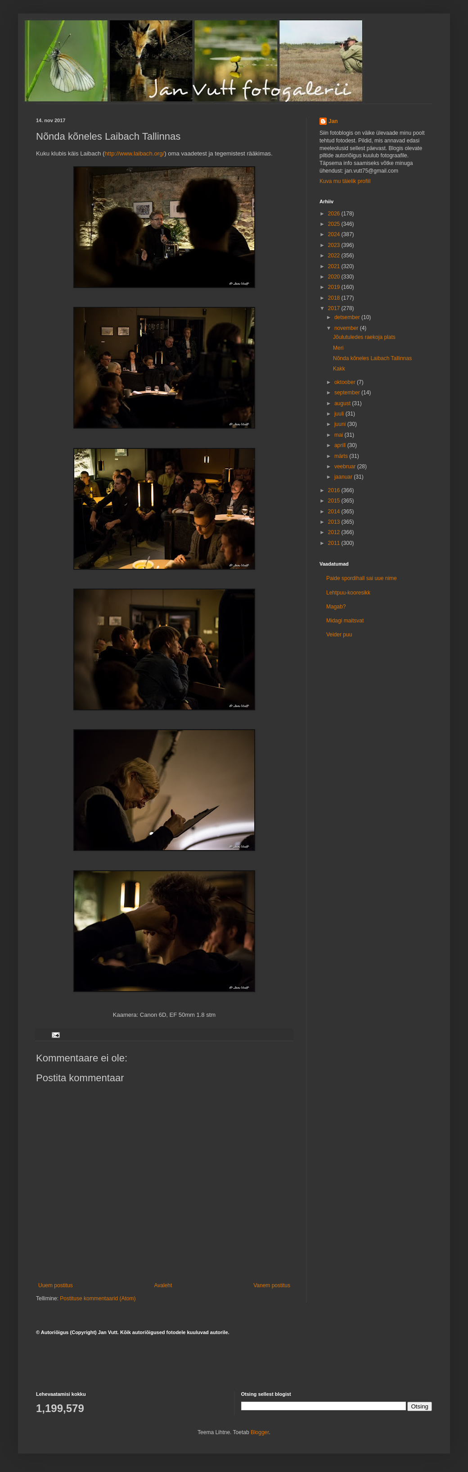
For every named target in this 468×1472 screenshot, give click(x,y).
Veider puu (339, 634)
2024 (335, 234)
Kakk (339, 369)
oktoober (345, 382)
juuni (340, 424)
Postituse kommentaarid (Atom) (97, 1298)
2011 (335, 543)
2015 (335, 501)
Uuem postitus (55, 1285)
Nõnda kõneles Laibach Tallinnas (372, 358)
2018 (335, 298)
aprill (340, 445)
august (343, 403)
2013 (335, 522)
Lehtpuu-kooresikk (348, 593)
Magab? (336, 606)
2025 (335, 224)
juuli (340, 414)
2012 (335, 532)
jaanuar (344, 477)
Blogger (260, 1432)
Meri (338, 348)
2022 (335, 255)
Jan (333, 121)
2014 (335, 511)
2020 (335, 277)
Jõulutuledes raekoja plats (364, 337)
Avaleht (163, 1285)
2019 (335, 287)
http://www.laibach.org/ (134, 153)
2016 (335, 490)
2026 (335, 213)
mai (339, 435)
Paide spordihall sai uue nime (361, 578)
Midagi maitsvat (345, 620)
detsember (347, 317)
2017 (335, 308)
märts (341, 456)
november (347, 328)
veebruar (345, 466)
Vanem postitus (271, 1285)
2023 (335, 245)
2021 (335, 266)
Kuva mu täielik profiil (345, 181)
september (347, 392)
